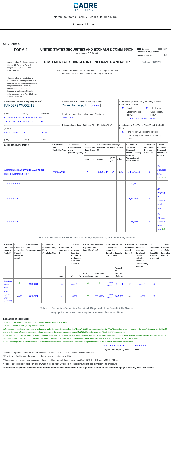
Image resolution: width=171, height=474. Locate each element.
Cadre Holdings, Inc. (76, 105)
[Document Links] (86, 24)
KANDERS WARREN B (19, 105)
